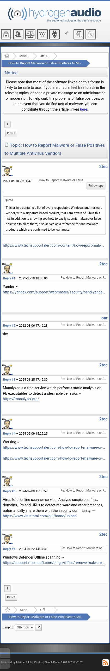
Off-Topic (45, 56)
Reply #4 (9, 433)
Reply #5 (9, 491)
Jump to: (8, 627)
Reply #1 (9, 278)
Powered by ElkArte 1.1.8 (16, 662)
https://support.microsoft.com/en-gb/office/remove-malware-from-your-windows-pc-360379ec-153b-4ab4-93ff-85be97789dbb (54, 563)
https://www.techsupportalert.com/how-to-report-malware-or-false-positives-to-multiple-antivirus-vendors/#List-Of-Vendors (54, 458)
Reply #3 (9, 379)
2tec (103, 166)
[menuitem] (11, 133)
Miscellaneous (24, 56)
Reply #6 (9, 549)
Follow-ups (95, 185)
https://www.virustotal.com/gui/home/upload (40, 516)
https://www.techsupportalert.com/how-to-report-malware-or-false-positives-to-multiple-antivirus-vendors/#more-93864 (54, 447)
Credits (38, 662)
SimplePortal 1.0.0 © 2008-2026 (64, 662)
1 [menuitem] (7, 124)
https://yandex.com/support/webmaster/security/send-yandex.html (54, 292)
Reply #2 (9, 325)
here (83, 109)
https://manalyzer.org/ (21, 399)
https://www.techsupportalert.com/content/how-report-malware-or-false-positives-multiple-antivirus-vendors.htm (54, 245)
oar (104, 318)
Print (11, 133)
